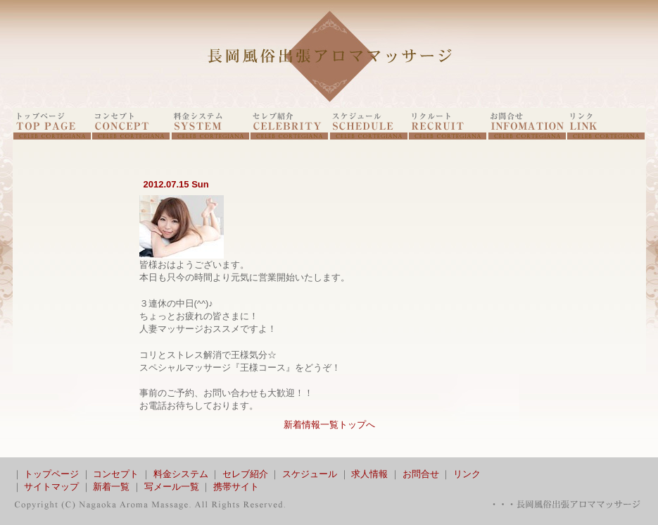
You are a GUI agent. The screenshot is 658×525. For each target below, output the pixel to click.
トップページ (51, 474)
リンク (467, 474)
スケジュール (309, 474)
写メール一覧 (171, 486)
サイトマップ (51, 486)
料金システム (180, 474)
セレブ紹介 (245, 474)
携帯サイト (236, 486)
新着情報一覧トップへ (329, 424)
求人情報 (369, 474)
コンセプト (116, 474)
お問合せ (421, 474)
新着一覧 (111, 486)
